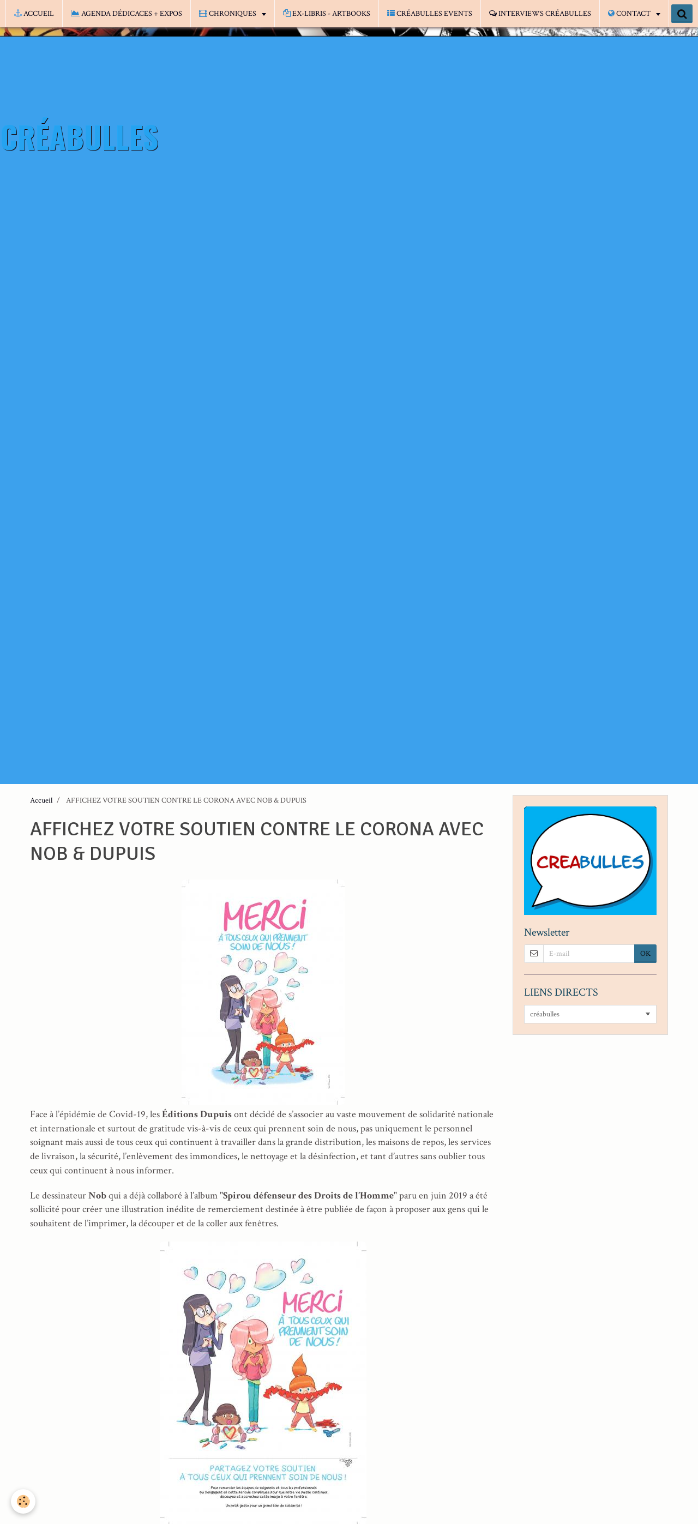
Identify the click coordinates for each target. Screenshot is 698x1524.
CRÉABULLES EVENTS (429, 14)
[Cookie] (23, 1501)
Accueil (41, 800)
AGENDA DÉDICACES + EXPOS (126, 14)
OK (645, 954)
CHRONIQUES (228, 14)
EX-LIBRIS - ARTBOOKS (326, 14)
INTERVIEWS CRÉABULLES (540, 14)
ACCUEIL (34, 14)
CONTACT (630, 14)
